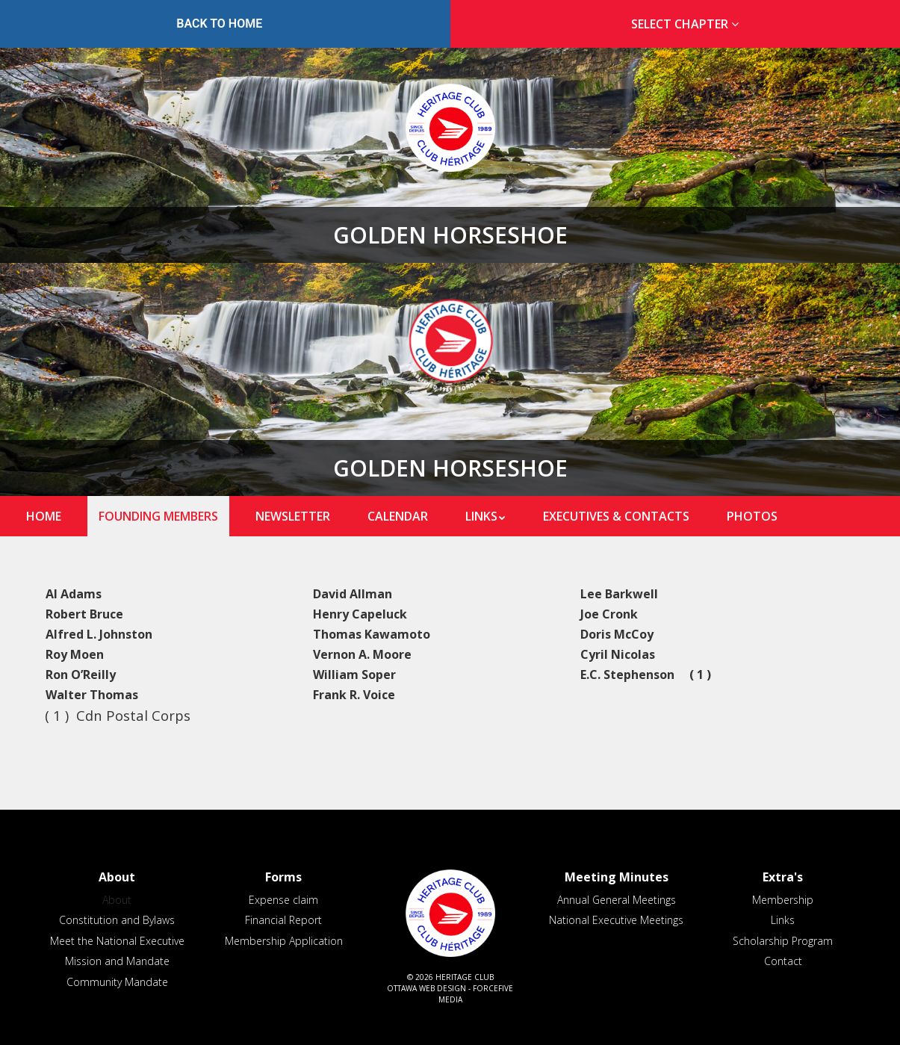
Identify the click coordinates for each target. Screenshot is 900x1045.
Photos (752, 516)
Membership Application (284, 941)
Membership (782, 900)
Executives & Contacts (616, 516)
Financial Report (283, 920)
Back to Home (219, 23)
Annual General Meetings (616, 900)
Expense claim (283, 900)
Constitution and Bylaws (117, 920)
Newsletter (292, 516)
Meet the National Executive (117, 941)
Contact (783, 961)
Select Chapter (688, 24)
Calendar (397, 516)
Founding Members (158, 516)
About (116, 900)
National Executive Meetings (616, 920)
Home (43, 516)
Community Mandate (117, 982)
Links (481, 516)
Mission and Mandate (117, 961)
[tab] (681, 24)
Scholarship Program (783, 941)
